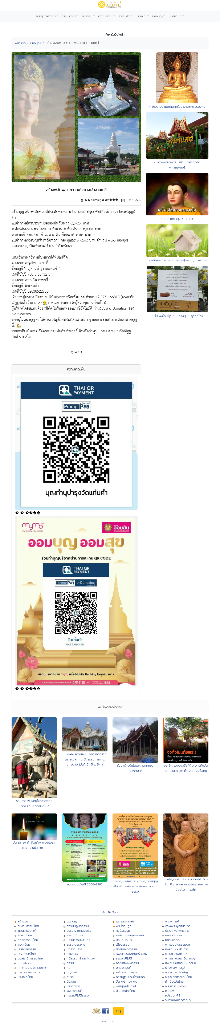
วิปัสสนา (72, 981)
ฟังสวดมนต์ (74, 991)
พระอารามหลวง (175, 986)
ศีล (68, 967)
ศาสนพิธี (124, 16)
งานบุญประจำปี (126, 986)
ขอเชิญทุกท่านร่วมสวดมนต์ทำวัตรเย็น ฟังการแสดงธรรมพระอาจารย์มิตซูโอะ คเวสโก (185, 884)
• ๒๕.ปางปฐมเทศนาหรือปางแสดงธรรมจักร (177, 106)
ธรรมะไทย (108, 1021)
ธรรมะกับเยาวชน (77, 935)
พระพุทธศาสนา (46, 16)
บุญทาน (72, 972)
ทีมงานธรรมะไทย (28, 926)
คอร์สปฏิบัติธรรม (78, 995)
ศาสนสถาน (105, 16)
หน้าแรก (20, 43)
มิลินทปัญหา (124, 940)
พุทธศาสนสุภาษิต (176, 953)
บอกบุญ (157, 16)
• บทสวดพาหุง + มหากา (177, 218)
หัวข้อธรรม (123, 930)
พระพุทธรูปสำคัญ (176, 972)
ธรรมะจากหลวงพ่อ (79, 930)
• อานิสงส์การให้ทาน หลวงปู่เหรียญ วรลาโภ (177, 260)
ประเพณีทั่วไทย (125, 991)
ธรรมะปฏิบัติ (124, 958)
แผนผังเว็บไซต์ (26, 930)
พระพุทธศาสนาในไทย (178, 977)
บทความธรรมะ (76, 949)
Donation (24, 963)
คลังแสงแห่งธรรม (127, 963)
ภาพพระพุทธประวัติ (177, 926)
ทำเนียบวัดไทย (174, 981)
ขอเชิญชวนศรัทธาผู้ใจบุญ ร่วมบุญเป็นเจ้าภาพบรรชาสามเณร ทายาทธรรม (135, 886)
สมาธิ (70, 977)
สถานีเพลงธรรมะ (127, 949)
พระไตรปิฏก (123, 926)
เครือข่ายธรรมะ (27, 949)
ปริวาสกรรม (74, 986)
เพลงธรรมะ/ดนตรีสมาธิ (131, 953)
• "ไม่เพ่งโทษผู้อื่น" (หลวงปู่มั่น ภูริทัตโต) (177, 316)
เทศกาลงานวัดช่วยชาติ (32, 967)
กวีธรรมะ (72, 953)
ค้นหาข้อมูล (24, 935)
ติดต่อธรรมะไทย (27, 940)
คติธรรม (86, 16)
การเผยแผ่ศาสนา (28, 972)
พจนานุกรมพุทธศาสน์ (130, 935)
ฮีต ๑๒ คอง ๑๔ (126, 981)
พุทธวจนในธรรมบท (177, 944)
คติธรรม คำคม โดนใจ (81, 958)
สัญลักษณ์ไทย (26, 953)
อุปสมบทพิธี (172, 995)
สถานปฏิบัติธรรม (78, 926)
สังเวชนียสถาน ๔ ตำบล (180, 963)
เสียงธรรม (122, 944)
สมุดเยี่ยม (23, 944)
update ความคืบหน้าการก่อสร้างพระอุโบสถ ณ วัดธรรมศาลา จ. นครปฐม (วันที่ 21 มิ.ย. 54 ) (85, 759)
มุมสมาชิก (174, 16)
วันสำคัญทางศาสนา (178, 1000)
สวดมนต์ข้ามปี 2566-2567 (84, 884)
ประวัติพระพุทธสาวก (178, 930)
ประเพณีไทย (25, 977)
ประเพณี (140, 16)
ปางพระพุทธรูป (175, 967)
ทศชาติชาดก (173, 935)
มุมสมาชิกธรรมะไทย (30, 958)
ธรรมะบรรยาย (76, 944)
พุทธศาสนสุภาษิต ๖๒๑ (180, 958)
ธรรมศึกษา (69, 16)
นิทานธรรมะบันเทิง (78, 940)
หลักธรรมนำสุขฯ (126, 972)
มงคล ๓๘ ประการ (177, 949)
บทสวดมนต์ (123, 967)
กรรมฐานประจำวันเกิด (130, 977)
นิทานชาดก (172, 940)
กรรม (70, 963)
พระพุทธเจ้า (172, 921)
